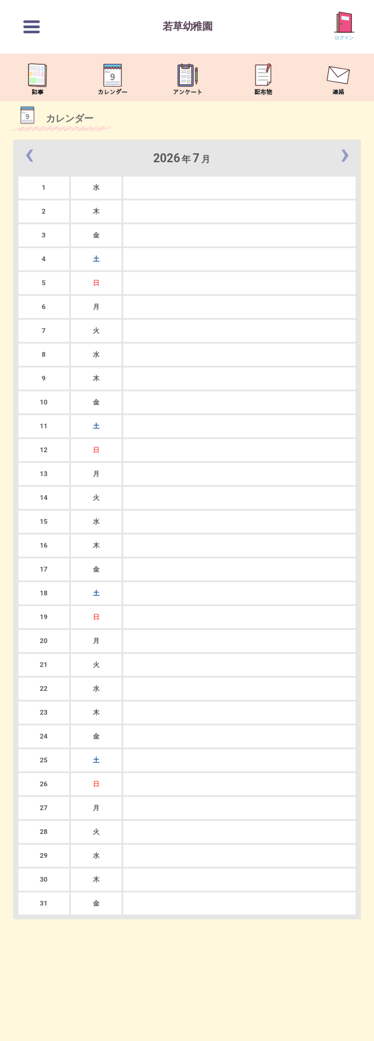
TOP (352, 1025)
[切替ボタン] (31, 27)
